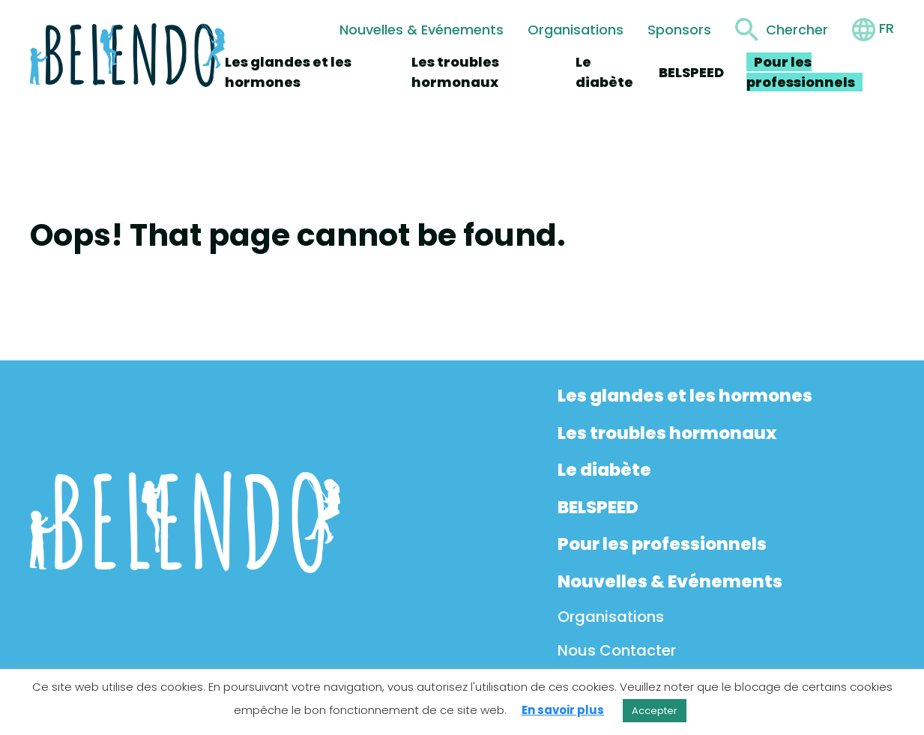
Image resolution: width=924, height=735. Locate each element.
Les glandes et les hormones (685, 396)
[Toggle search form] (781, 29)
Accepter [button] (654, 711)
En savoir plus (563, 710)
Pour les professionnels (662, 544)
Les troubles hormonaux (667, 433)
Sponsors (679, 29)
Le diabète (604, 470)
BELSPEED (691, 72)
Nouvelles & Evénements (421, 29)
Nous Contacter (617, 650)
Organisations (575, 29)
